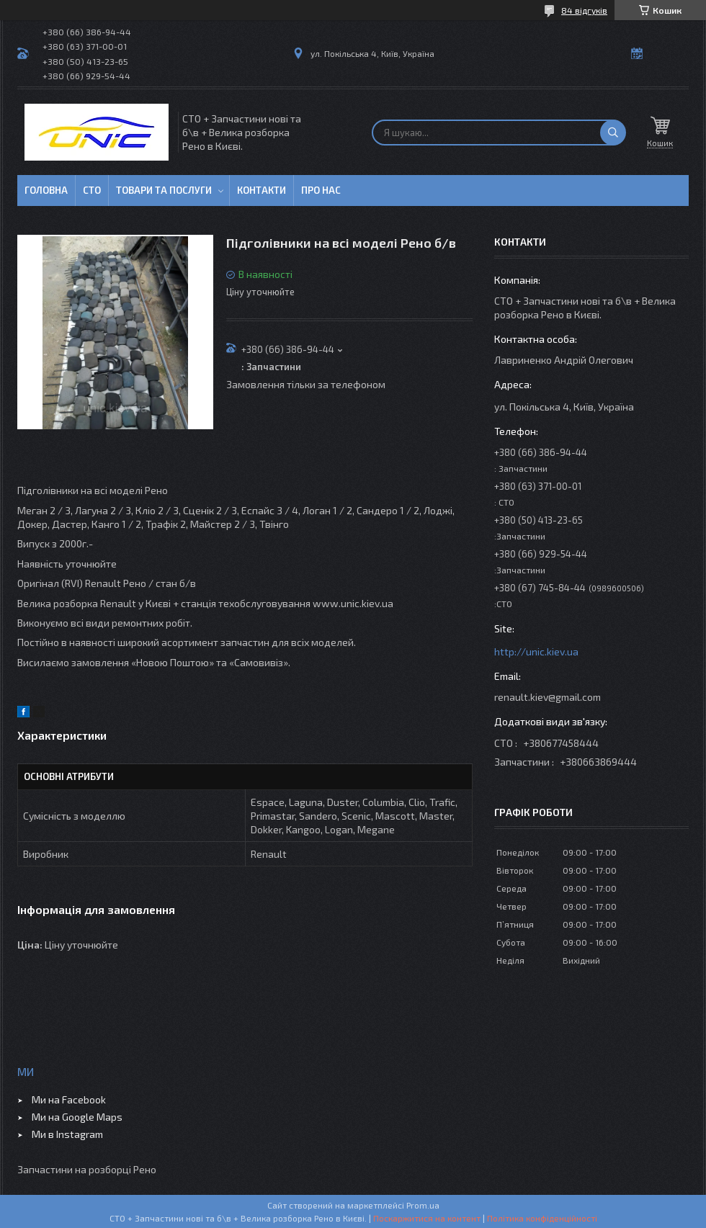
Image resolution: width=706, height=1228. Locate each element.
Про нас (321, 190)
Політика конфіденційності (542, 1218)
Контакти (261, 190)
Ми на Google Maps (77, 1117)
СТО (92, 190)
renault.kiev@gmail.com (547, 697)
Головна (46, 190)
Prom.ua (422, 1205)
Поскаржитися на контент (427, 1218)
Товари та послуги (164, 190)
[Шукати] (613, 132)
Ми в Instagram (67, 1134)
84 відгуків (584, 10)
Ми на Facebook (69, 1099)
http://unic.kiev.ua (536, 651)
